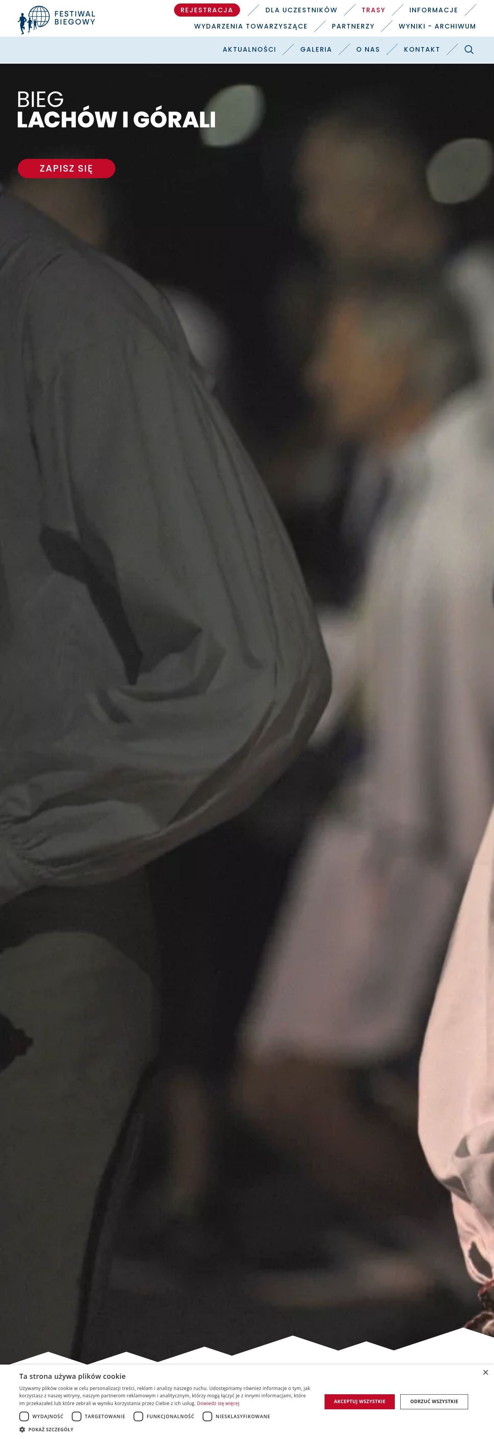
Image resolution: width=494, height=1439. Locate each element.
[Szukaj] (469, 49)
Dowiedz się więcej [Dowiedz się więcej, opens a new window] (218, 1403)
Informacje (433, 10)
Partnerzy (353, 26)
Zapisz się (66, 168)
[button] (166, 1429)
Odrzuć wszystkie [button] (434, 1401)
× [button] (485, 1373)
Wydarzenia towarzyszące (251, 26)
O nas (368, 49)
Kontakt (422, 49)
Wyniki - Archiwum (437, 26)
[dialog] (247, 1402)
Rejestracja (207, 10)
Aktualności (249, 49)
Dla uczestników (302, 10)
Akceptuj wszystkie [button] (359, 1401)
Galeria (316, 49)
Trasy (374, 10)
